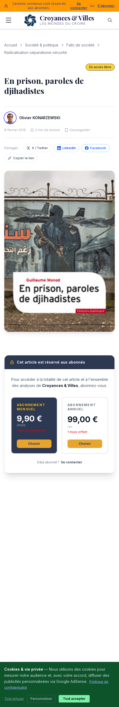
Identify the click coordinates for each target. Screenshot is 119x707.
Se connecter (78, 6)
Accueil (10, 45)
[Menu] (8, 20)
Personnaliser (41, 699)
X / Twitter (37, 148)
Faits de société (80, 45)
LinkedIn (66, 148)
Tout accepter (74, 699)
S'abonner (106, 6)
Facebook (95, 148)
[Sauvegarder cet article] (77, 130)
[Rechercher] (110, 20)
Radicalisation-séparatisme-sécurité (35, 52)
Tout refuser (14, 699)
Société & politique (41, 45)
